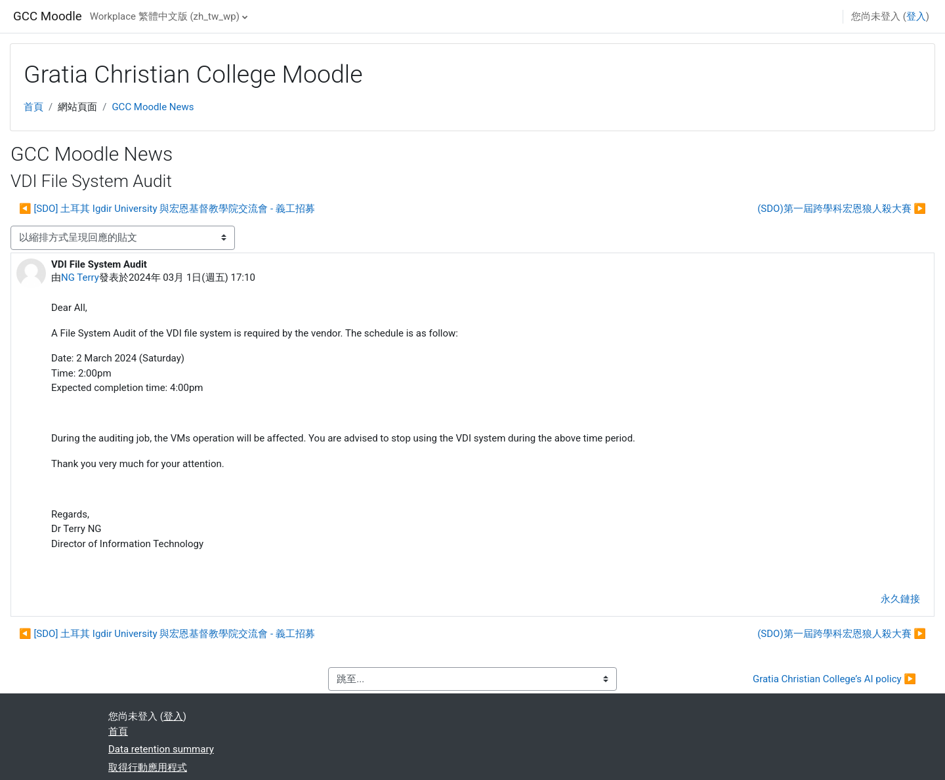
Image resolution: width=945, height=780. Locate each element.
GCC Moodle (47, 16)
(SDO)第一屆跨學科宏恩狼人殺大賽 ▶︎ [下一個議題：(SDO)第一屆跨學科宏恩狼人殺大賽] (841, 209)
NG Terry (80, 277)
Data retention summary (161, 749)
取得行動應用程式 (147, 767)
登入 (916, 16)
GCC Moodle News (153, 107)
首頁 (33, 107)
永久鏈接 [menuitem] (900, 599)
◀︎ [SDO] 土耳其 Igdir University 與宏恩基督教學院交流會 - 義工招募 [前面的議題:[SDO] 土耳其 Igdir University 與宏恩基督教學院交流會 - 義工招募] (167, 209)
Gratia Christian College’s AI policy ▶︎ (834, 679)
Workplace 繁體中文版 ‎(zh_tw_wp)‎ (165, 16)
